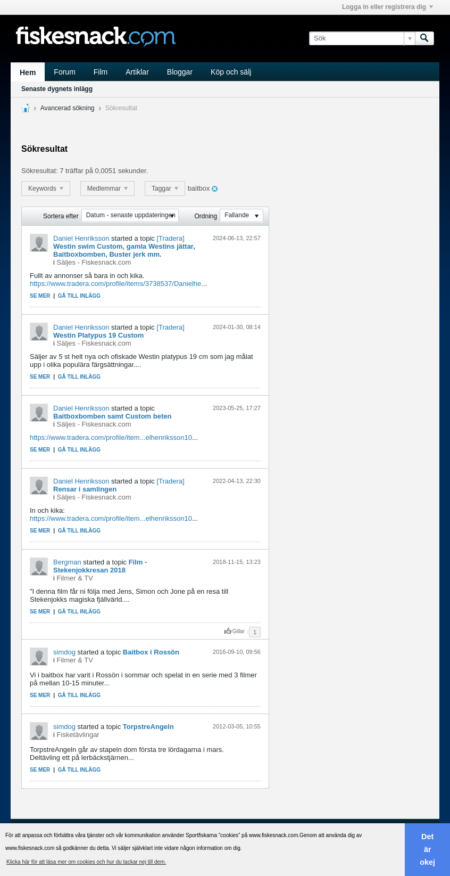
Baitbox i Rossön (151, 652)
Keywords (45, 188)
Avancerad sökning (67, 108)
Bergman (67, 562)
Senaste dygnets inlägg (57, 89)
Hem (28, 72)
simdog (64, 652)
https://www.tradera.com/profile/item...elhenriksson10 (111, 437)
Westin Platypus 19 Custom (98, 335)
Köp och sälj (231, 72)
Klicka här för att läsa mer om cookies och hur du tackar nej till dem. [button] (86, 862)
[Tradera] (170, 238)
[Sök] (362, 38)
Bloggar (180, 72)
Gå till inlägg (79, 296)
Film (100, 72)
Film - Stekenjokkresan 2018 (100, 566)
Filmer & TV (75, 578)
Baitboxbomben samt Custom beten (112, 416)
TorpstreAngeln (148, 727)
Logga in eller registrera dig (387, 7)
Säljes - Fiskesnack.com (94, 262)
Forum (64, 72)
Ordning (206, 216)
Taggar (165, 188)
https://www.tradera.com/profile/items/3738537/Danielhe (115, 284)
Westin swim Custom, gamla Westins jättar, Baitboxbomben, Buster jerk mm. (124, 250)
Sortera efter (61, 216)
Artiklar (137, 72)
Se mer (40, 296)
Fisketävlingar (78, 735)
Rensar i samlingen (84, 489)
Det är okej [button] (427, 849)
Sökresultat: (39, 171)
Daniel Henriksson (81, 238)
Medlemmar (107, 188)
